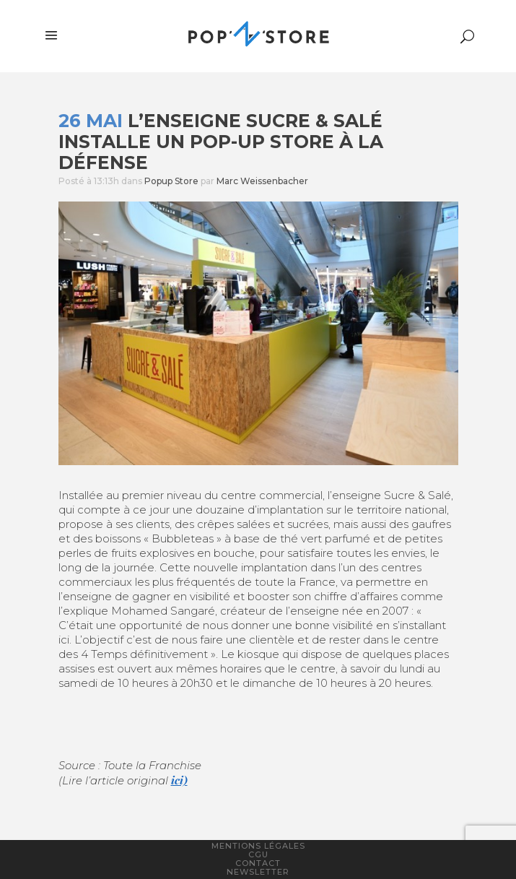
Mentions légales (258, 846)
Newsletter (258, 872)
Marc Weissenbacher (262, 181)
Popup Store (171, 181)
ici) (179, 780)
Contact (258, 863)
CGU (258, 854)
